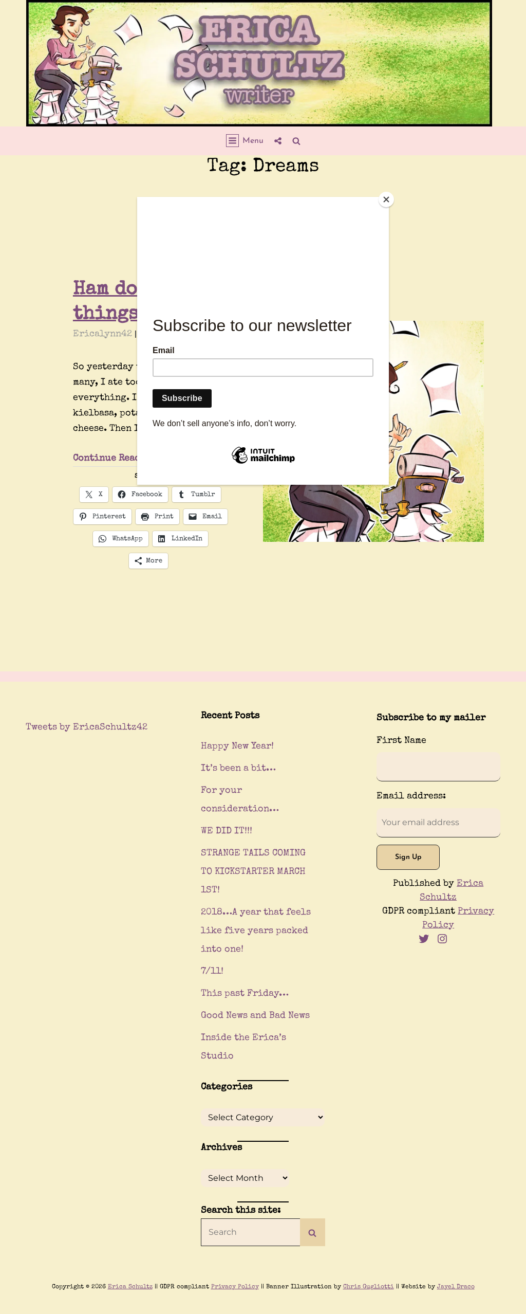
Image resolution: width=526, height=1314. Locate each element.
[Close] (386, 199)
